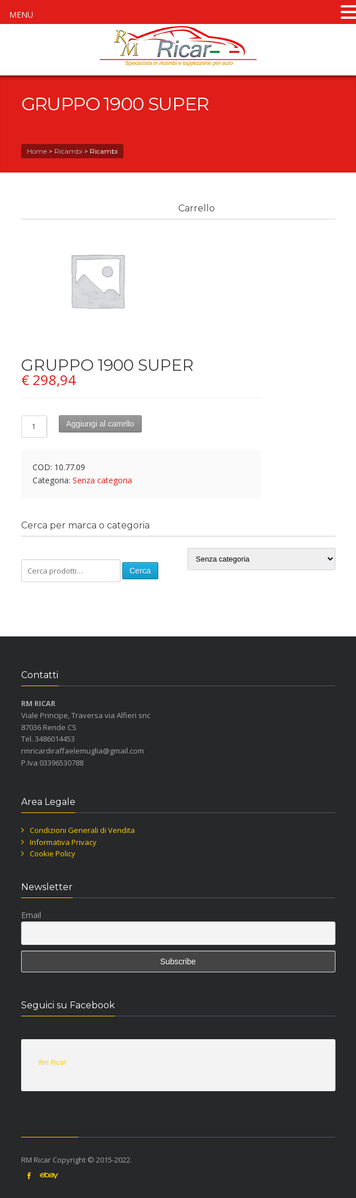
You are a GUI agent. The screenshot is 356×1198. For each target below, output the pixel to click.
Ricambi (68, 151)
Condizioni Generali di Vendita (82, 830)
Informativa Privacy (63, 842)
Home (37, 151)
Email (31, 914)
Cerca (140, 570)
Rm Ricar (52, 1062)
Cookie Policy (52, 853)
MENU (21, 14)
